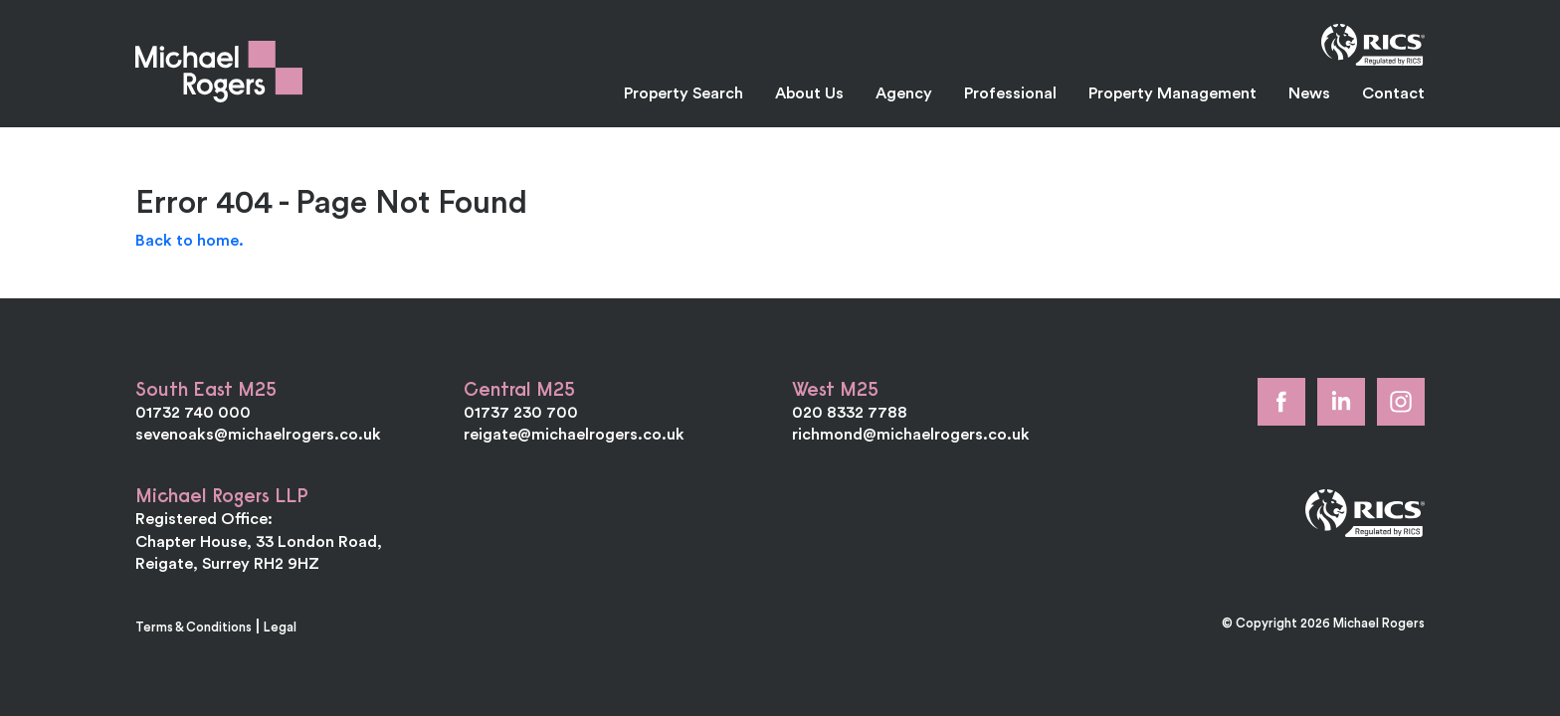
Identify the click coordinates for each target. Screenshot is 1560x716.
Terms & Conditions (193, 626)
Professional (1010, 92)
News (1309, 92)
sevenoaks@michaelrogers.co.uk (258, 434)
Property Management (1172, 92)
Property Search (683, 92)
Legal (280, 626)
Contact (1393, 92)
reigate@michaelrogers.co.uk (574, 434)
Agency (904, 92)
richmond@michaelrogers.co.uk (911, 434)
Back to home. (189, 240)
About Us (809, 92)
